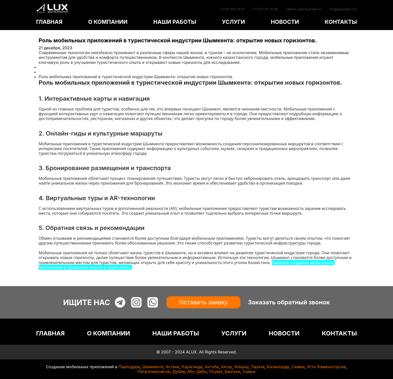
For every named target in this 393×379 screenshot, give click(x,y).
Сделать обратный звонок (303, 9)
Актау (226, 366)
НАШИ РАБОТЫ (174, 22)
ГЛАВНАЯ (49, 22)
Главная (47, 67)
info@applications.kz (343, 9)
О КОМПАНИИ (107, 22)
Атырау (241, 366)
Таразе (257, 366)
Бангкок (232, 371)
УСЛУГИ (233, 22)
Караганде (192, 366)
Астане (172, 366)
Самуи (249, 371)
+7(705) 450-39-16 (231, 9)
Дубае (178, 371)
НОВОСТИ (285, 22)
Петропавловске (154, 371)
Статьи (45, 71)
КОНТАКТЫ (341, 22)
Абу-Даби (197, 371)
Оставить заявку (203, 302)
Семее (298, 366)
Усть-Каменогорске (326, 366)
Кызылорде (278, 366)
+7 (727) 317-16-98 (265, 9)
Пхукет (216, 371)
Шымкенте (153, 366)
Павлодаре (129, 366)
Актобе (212, 366)
